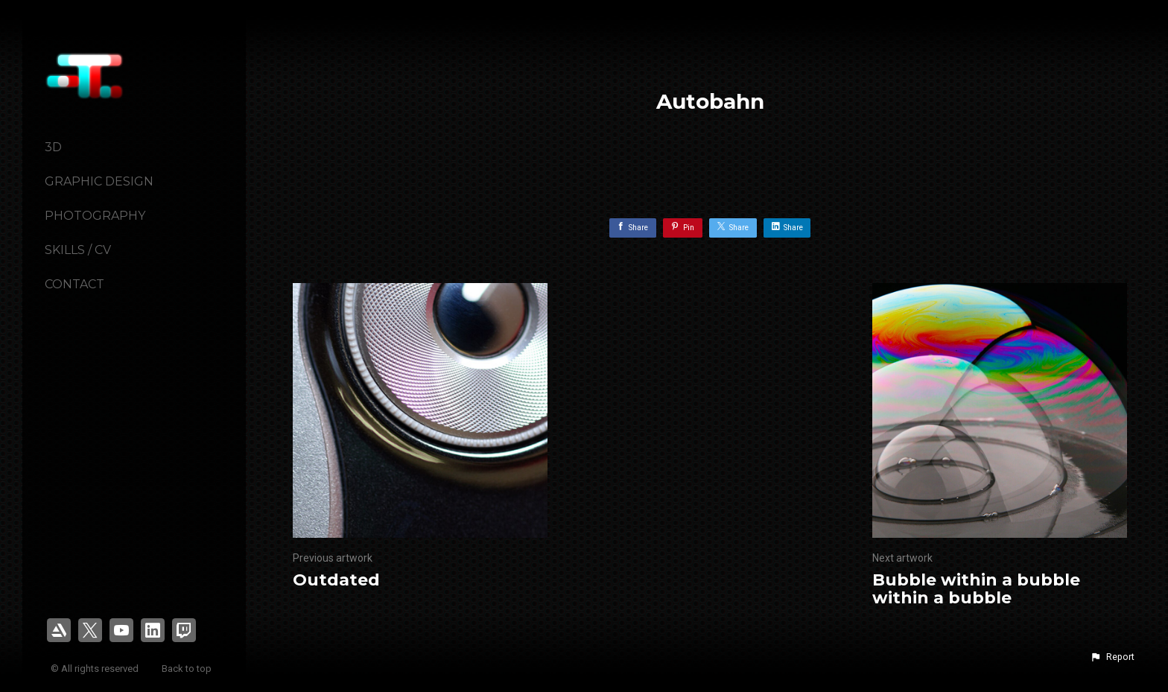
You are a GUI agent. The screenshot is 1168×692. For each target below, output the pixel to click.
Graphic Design (99, 181)
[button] (1112, 657)
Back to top (188, 668)
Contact (74, 284)
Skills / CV (78, 250)
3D (53, 147)
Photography (95, 216)
